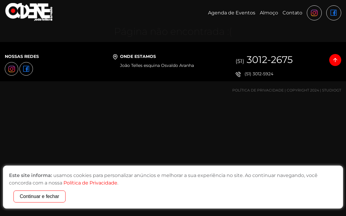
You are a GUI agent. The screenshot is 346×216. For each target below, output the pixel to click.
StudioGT (331, 90)
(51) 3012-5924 (259, 73)
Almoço (269, 13)
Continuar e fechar (39, 196)
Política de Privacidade (258, 90)
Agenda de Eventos (231, 13)
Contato (292, 13)
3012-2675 (264, 59)
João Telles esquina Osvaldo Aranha (157, 65)
